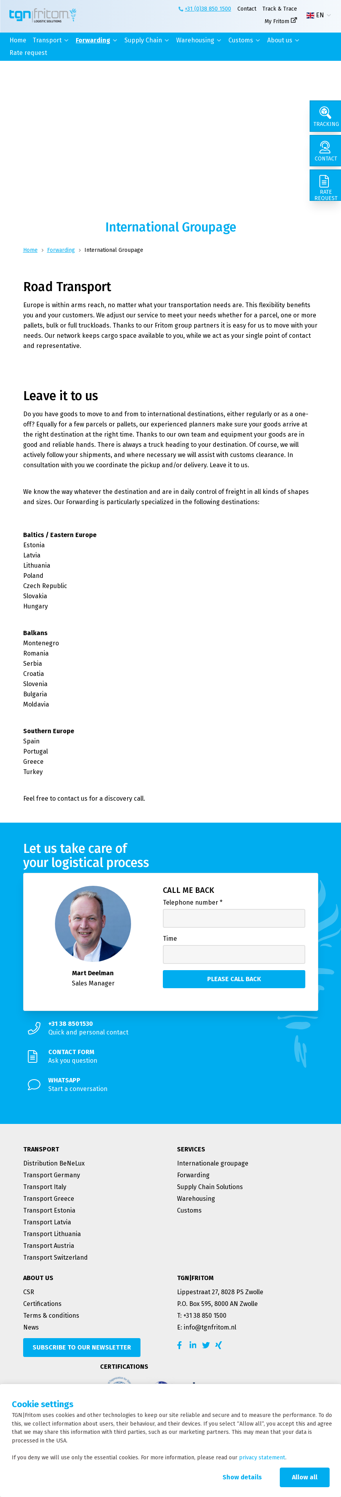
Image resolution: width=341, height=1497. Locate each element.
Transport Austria (48, 1245)
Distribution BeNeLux (54, 1163)
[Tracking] (325, 116)
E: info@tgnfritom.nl (206, 1327)
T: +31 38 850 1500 (201, 1315)
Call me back (188, 890)
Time (170, 938)
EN (315, 15)
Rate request (28, 52)
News (31, 1327)
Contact (246, 8)
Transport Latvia (47, 1222)
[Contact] (325, 150)
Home (17, 40)
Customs (240, 40)
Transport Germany (51, 1175)
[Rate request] (325, 185)
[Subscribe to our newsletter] (81, 1347)
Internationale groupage (212, 1163)
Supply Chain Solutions (210, 1187)
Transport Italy (44, 1187)
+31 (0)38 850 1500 (208, 8)
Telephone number (192, 902)
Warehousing (195, 40)
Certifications (42, 1304)
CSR (28, 1292)
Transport (47, 40)
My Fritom (276, 21)
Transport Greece (48, 1198)
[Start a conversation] (170, 1085)
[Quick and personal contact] (170, 1028)
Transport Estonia (49, 1210)
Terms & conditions (51, 1315)
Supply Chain (143, 40)
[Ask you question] (170, 1056)
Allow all (304, 1477)
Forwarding (93, 40)
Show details (242, 1477)
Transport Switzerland (55, 1257)
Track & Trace (280, 8)
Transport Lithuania (52, 1234)
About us (279, 40)
